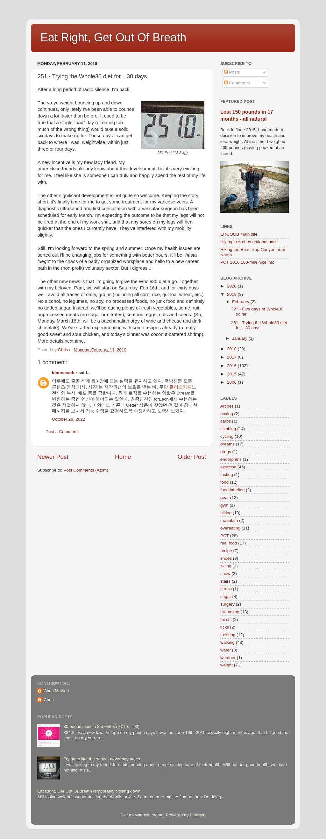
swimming (229, 611)
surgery (227, 604)
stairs (225, 581)
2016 (232, 365)
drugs (225, 451)
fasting (226, 474)
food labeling (232, 489)
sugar (225, 596)
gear (224, 497)
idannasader (64, 372)
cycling (226, 436)
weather (228, 657)
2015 (232, 374)
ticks (224, 627)
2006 (232, 382)
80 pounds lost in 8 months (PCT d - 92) (101, 726)
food (224, 482)
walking (227, 642)
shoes (226, 558)
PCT (224, 535)
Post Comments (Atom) (86, 470)
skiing (225, 566)
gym (224, 505)
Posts (232, 72)
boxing (226, 413)
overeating (230, 528)
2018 (232, 348)
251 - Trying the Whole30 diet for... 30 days (259, 325)
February (241, 301)
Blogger (197, 815)
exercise (228, 467)
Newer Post (52, 456)
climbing (228, 428)
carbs (225, 421)
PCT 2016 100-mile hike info (247, 262)
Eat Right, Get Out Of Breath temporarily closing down (88, 791)
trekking (227, 634)
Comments (237, 83)
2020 (232, 286)
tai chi (225, 619)
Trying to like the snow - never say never (101, 759)
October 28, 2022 (68, 419)
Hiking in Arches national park (248, 241)
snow (225, 573)
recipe (226, 550)
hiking (225, 512)
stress (226, 589)
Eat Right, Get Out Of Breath (113, 37)
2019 (232, 294)
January (240, 338)
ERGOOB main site (239, 234)
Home (123, 456)
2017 (232, 357)
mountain (229, 520)
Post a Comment (62, 431)
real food (228, 543)
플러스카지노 (182, 387)
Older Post (192, 456)
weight (226, 665)
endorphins (231, 459)
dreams (227, 444)
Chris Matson (56, 690)
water (225, 650)
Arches (227, 406)
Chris (49, 699)
